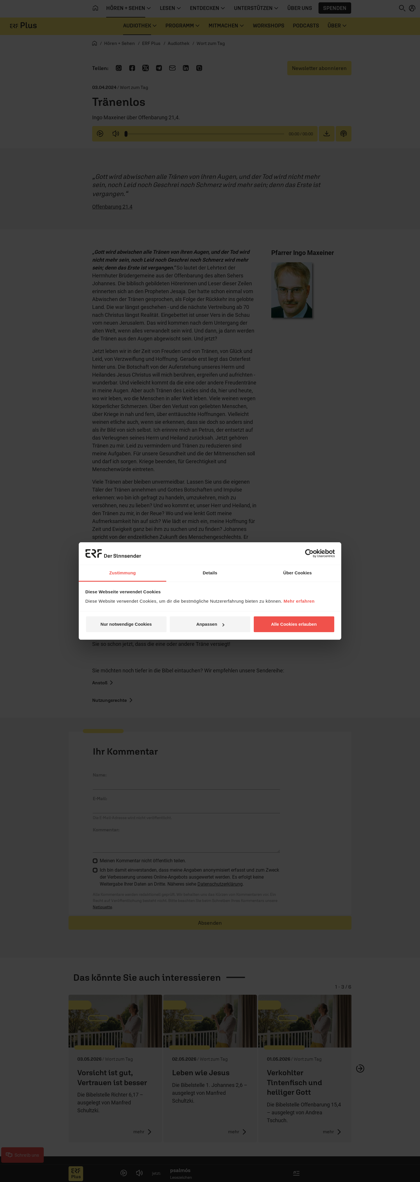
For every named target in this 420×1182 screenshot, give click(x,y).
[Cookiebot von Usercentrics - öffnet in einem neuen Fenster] (309, 553)
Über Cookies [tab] (297, 572)
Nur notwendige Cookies (126, 624)
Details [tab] (210, 572)
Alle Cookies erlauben (294, 624)
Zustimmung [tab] (122, 572)
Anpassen (210, 624)
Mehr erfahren (299, 601)
